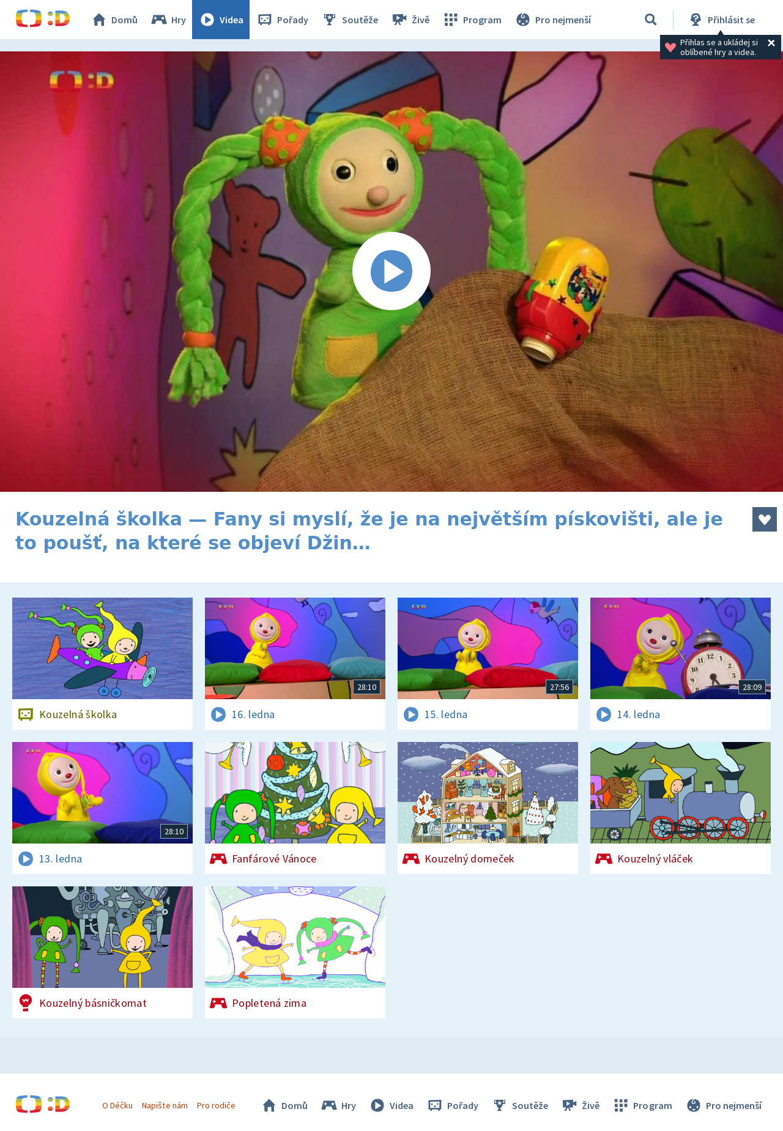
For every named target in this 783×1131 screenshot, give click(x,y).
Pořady (282, 19)
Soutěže (349, 19)
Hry (168, 19)
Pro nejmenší (552, 19)
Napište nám (164, 1105)
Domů (114, 19)
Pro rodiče (216, 1105)
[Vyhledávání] (651, 19)
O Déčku (117, 1105)
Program (472, 19)
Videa (220, 19)
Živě (409, 19)
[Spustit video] (391, 271)
